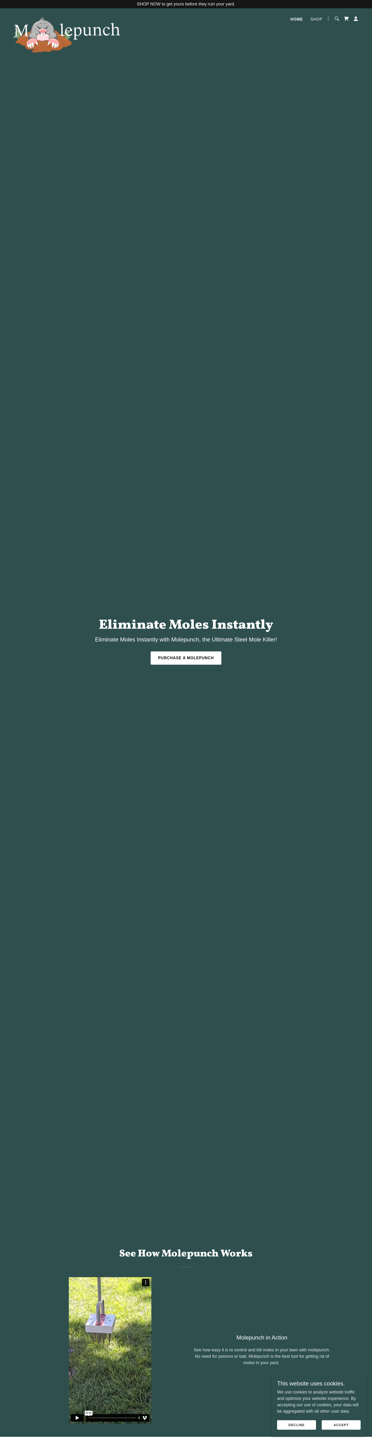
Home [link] (297, 19)
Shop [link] (316, 19)
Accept (341, 1425)
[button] (356, 18)
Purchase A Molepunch (186, 658)
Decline (296, 1425)
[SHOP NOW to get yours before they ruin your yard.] (186, 4)
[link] (66, 18)
